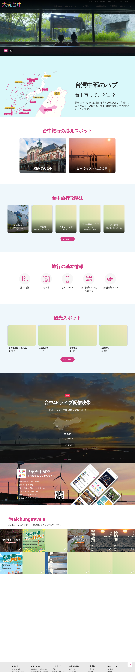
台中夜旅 (53, 669)
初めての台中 (16, 669)
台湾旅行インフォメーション (114, 1)
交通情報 (91, 669)
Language (126, 1)
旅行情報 (110, 669)
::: (89, 1)
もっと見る (67, 239)
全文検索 (102, 1)
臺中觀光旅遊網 (11, 4)
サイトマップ (95, 1)
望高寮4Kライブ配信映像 (39, 669)
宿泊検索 (72, 669)
